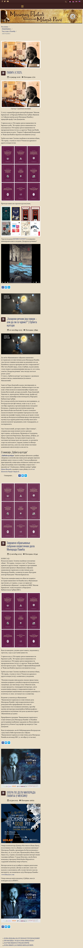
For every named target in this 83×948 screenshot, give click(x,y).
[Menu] (22, 6)
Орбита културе (8, 456)
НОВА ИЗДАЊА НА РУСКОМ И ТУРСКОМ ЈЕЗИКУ (22, 938)
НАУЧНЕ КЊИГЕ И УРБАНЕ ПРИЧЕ (16, 943)
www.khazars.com (7, 875)
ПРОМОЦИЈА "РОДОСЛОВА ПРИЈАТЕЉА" (19, 941)
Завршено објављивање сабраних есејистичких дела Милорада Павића (21, 546)
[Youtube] (8, 1)
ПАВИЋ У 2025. (14, 72)
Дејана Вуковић (6, 469)
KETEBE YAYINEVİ (19, 239)
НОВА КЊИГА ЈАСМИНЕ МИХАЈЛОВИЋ (18, 945)
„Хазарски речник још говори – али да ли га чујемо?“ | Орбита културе (22, 322)
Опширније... (8, 476)
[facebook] (2, 1)
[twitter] (5, 1)
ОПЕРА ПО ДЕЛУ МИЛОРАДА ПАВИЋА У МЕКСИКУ (21, 794)
